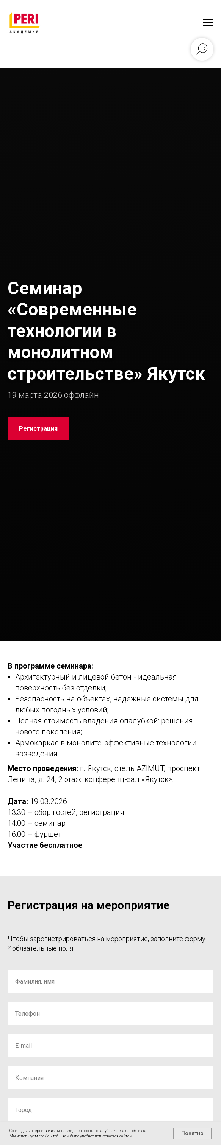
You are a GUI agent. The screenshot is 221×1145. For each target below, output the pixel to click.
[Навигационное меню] (208, 22)
